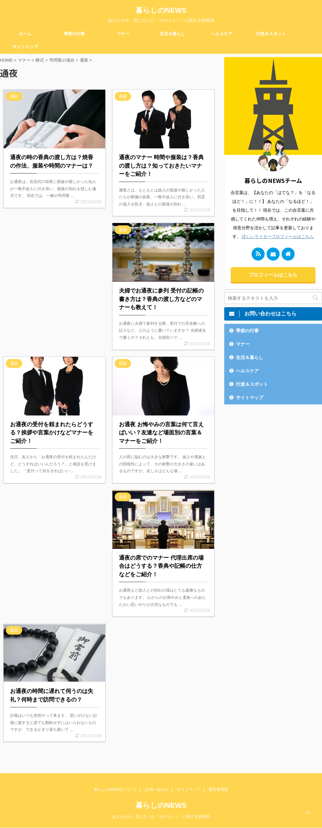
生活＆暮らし (172, 33)
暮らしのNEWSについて (115, 789)
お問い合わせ (156, 789)
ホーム (25, 33)
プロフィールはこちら (273, 275)
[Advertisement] (54, 274)
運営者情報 (218, 789)
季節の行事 (74, 33)
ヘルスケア (221, 33)
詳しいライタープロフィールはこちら (278, 236)
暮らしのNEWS (161, 10)
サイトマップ (25, 46)
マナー (123, 33)
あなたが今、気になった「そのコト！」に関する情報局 (161, 816)
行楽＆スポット (271, 33)
